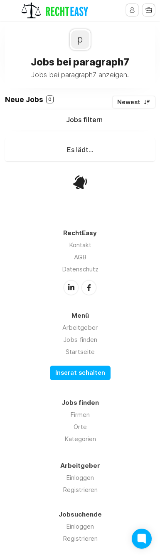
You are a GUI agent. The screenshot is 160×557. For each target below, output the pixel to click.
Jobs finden (80, 340)
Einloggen (80, 478)
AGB (80, 257)
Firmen (80, 415)
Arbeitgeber (80, 327)
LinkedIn (71, 288)
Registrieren (80, 490)
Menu (11, 10)
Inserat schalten (80, 372)
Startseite (80, 352)
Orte (80, 427)
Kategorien (80, 439)
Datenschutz (80, 269)
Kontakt (80, 245)
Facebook (89, 288)
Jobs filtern (84, 119)
